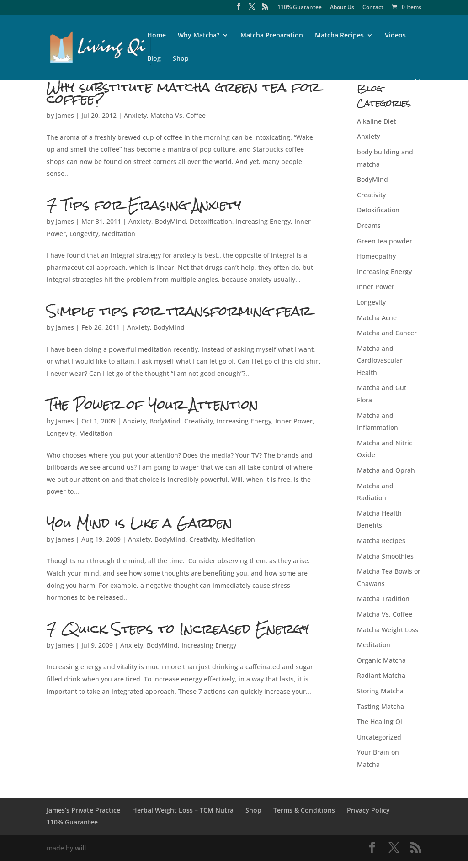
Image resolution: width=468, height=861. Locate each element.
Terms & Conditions (304, 810)
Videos (395, 35)
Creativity (198, 421)
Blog (154, 59)
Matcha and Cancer (387, 332)
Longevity (83, 233)
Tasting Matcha (380, 706)
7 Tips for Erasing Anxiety (144, 205)
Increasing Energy (263, 221)
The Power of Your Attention (152, 404)
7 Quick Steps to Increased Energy (178, 629)
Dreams (369, 225)
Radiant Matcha (381, 675)
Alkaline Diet (376, 121)
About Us (342, 8)
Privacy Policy (368, 810)
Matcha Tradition (383, 598)
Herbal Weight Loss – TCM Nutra (183, 810)
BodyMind (170, 221)
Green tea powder (384, 241)
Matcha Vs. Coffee (178, 115)
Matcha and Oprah (386, 470)
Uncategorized (379, 737)
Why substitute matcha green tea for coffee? (183, 93)
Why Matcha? (198, 35)
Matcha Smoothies (385, 556)
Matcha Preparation (271, 35)
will (80, 848)
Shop (181, 59)
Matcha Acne (377, 317)
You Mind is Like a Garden (139, 523)
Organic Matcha (381, 660)
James (65, 115)
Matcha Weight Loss (387, 629)
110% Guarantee (299, 8)
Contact (372, 8)
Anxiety (135, 115)
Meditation (118, 233)
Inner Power (294, 421)
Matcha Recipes (339, 35)
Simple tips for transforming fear (179, 311)
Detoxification (211, 221)
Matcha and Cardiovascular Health (380, 360)
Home (156, 35)
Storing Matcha (380, 691)
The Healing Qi (379, 721)
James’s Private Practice (83, 810)
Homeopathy (376, 256)
